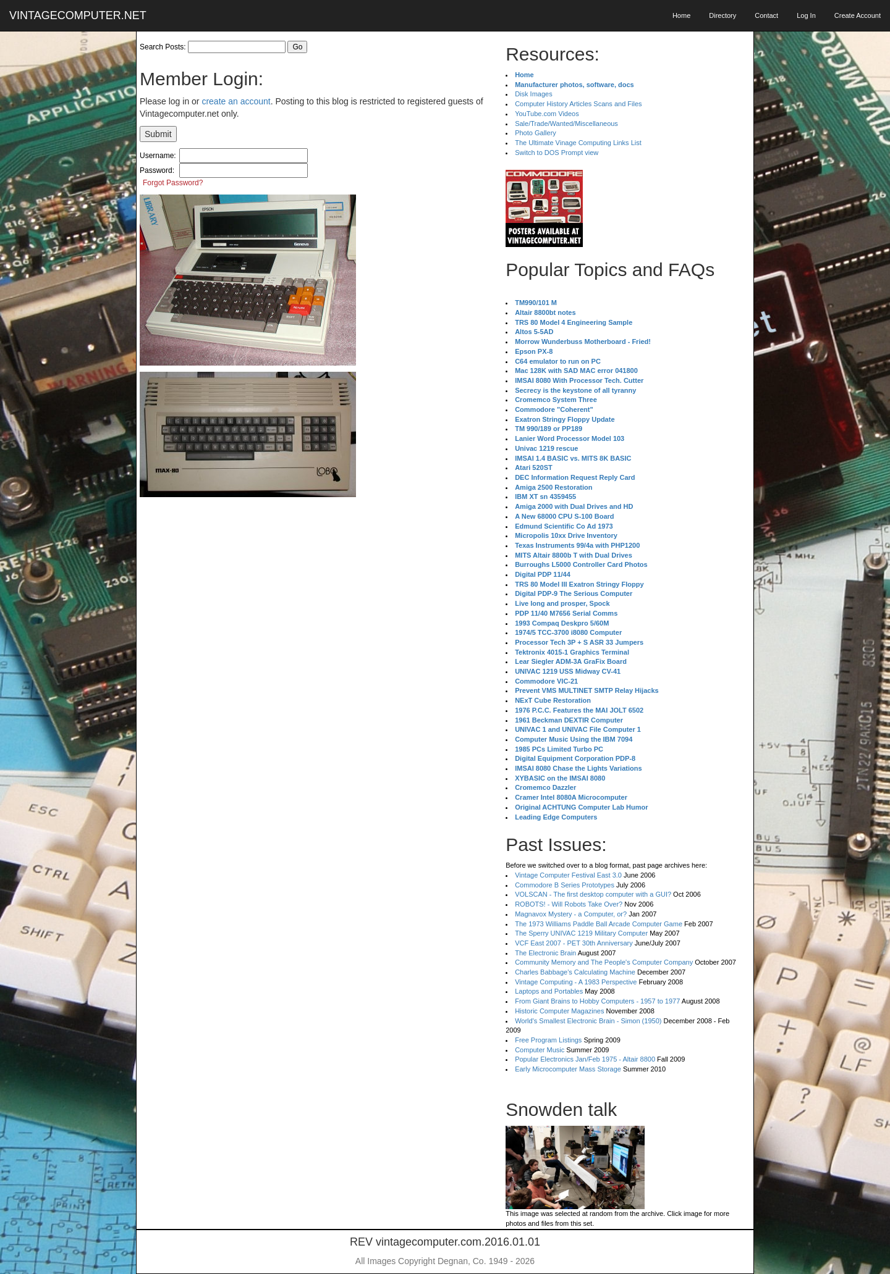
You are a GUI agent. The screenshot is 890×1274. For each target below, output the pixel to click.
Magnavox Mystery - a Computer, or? (571, 914)
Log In (806, 15)
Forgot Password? (173, 182)
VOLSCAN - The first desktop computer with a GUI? (593, 894)
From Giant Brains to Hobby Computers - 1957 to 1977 (597, 1001)
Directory (722, 15)
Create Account (857, 15)
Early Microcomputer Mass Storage (568, 1069)
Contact (766, 15)
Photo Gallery (535, 132)
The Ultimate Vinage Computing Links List (578, 142)
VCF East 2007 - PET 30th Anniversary (574, 943)
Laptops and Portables (549, 991)
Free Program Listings (548, 1040)
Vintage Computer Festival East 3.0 (568, 875)
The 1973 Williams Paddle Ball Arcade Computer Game (598, 924)
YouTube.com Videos (547, 113)
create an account (235, 101)
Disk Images (534, 94)
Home (681, 15)
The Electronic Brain (545, 953)
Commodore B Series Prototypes (564, 885)
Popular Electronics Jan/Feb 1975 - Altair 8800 (585, 1059)
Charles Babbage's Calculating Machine (575, 972)
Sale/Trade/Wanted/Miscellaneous (566, 123)
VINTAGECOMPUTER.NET (77, 15)
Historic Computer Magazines (559, 1011)
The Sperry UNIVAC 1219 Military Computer (581, 933)
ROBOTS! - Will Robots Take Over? (568, 904)
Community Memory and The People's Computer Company (604, 962)
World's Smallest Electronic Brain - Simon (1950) (588, 1021)
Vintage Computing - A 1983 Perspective (576, 982)
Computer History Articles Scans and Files (578, 103)
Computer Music (539, 1050)
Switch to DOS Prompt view (556, 152)
